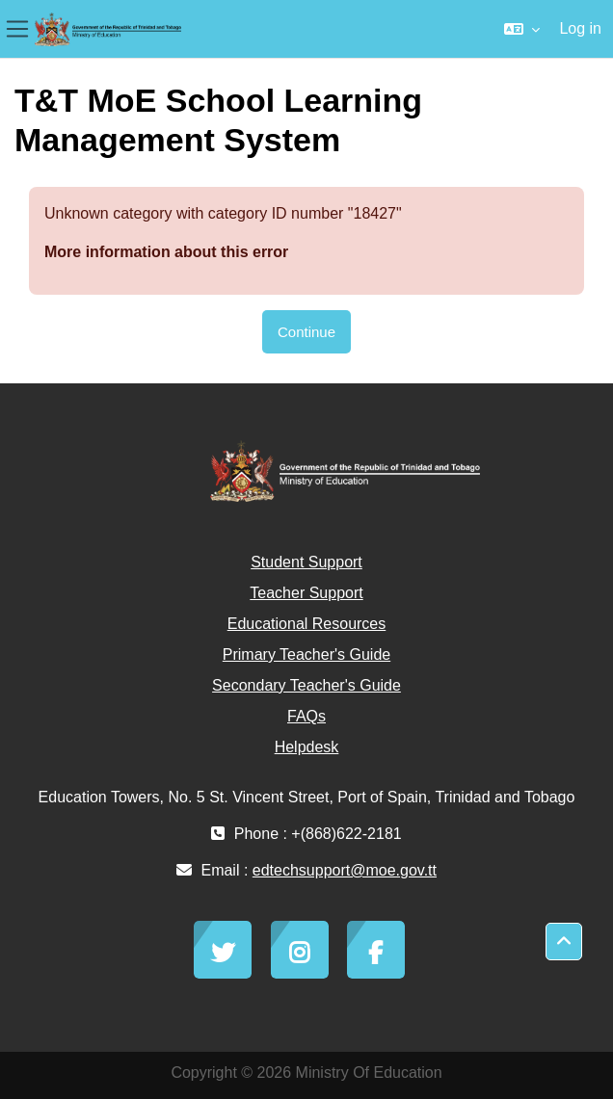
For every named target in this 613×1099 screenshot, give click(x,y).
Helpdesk (307, 747)
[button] (522, 29)
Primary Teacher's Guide (306, 654)
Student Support (306, 562)
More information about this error (166, 252)
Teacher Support (306, 593)
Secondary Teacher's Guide (306, 685)
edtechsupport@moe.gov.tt (345, 870)
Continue (306, 332)
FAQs (306, 716)
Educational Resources (306, 623)
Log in (580, 28)
